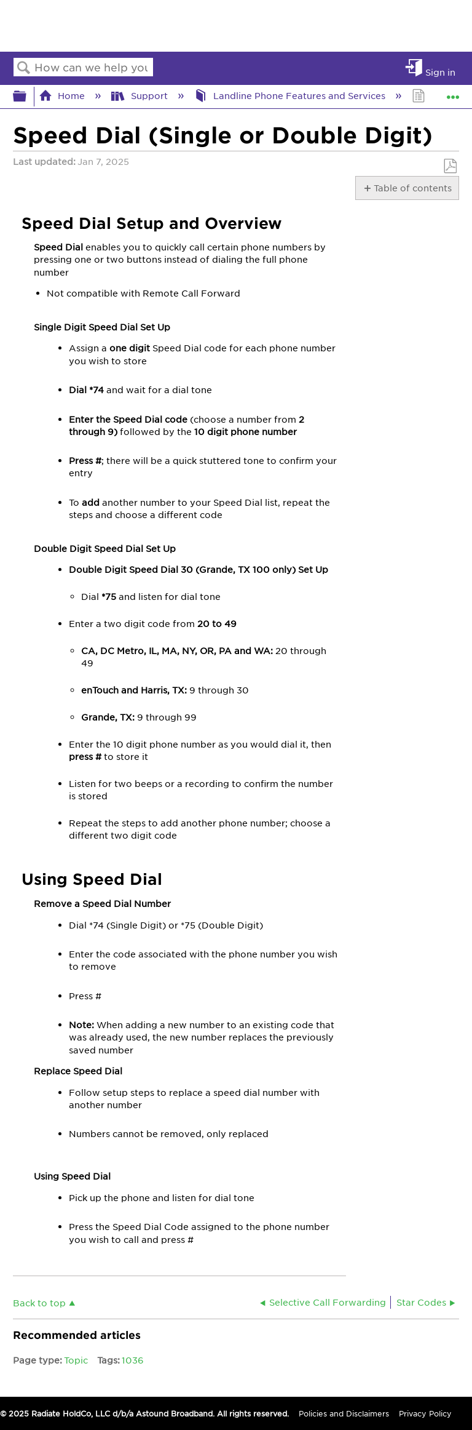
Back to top (39, 1302)
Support (140, 95)
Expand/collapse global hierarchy (27, 96)
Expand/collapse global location (453, 92)
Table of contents (412, 187)
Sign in (440, 71)
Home (63, 95)
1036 (133, 1359)
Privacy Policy (425, 1413)
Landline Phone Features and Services (291, 95)
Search (24, 68)
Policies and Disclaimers (344, 1413)
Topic (76, 1359)
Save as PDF (450, 166)
